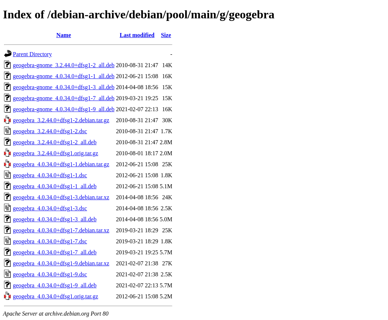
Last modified (137, 35)
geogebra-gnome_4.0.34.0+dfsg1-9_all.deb (64, 109)
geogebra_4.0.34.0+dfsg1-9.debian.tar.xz (61, 263)
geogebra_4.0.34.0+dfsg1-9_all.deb (55, 285)
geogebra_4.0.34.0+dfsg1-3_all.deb (55, 219)
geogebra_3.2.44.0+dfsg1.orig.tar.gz (55, 153)
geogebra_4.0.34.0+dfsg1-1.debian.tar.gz (61, 164)
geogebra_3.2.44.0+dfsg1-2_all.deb (55, 142)
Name (63, 35)
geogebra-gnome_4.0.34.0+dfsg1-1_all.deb (64, 76)
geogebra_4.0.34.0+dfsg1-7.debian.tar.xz (61, 230)
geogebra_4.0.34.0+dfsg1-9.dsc (50, 274)
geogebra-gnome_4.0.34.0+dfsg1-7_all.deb (64, 98)
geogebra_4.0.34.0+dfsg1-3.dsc (50, 208)
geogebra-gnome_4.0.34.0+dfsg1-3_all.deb (64, 87)
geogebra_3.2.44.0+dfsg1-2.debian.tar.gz (61, 120)
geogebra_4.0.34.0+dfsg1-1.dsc (50, 175)
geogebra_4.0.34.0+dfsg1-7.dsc (50, 241)
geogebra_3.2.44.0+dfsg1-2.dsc (50, 131)
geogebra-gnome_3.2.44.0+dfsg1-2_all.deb (64, 65)
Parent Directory (32, 54)
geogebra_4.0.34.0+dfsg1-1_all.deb (55, 186)
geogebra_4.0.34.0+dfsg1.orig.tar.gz (55, 296)
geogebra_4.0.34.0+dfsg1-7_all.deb (55, 252)
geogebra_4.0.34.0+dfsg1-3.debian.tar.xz (61, 197)
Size (166, 35)
